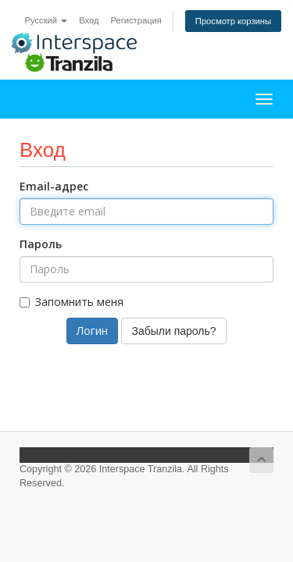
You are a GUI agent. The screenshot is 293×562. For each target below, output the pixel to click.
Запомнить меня (71, 301)
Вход (88, 20)
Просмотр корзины (233, 21)
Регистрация (135, 20)
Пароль (41, 244)
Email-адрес (54, 186)
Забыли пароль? (173, 331)
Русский (46, 20)
